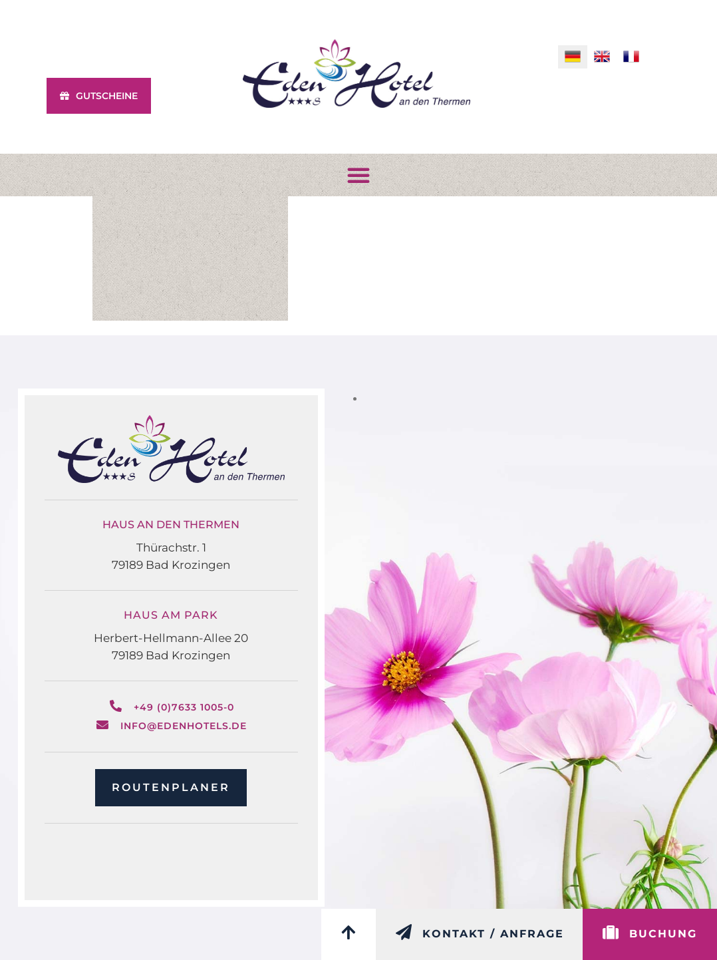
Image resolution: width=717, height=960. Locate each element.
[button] (358, 175)
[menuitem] (572, 57)
